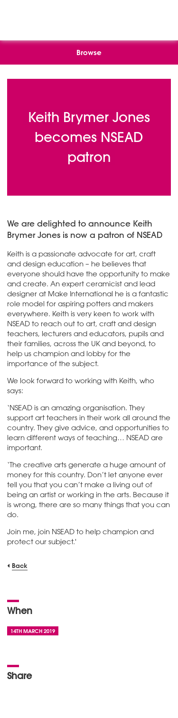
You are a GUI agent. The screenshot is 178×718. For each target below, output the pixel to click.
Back (20, 565)
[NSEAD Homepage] (89, 18)
